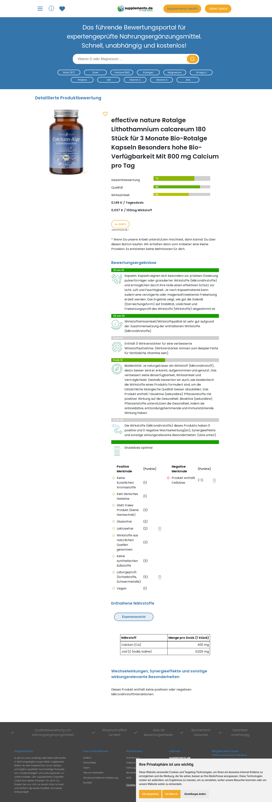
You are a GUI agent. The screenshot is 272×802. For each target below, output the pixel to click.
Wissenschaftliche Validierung (100, 778)
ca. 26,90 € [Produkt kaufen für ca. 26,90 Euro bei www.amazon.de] (120, 224)
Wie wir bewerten (93, 772)
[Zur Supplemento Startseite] (136, 8)
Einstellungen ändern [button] (195, 794)
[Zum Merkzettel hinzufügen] (105, 114)
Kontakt (87, 782)
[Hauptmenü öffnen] (40, 8)
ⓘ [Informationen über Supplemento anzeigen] (51, 8)
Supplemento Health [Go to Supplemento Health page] (182, 8)
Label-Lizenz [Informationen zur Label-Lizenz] (218, 8)
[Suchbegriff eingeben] (130, 59)
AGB (128, 778)
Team (86, 768)
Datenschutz (133, 762)
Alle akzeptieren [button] (150, 794)
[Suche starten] (192, 59)
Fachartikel (89, 762)
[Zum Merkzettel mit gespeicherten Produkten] (62, 9)
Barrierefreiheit (134, 772)
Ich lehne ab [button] (171, 794)
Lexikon (87, 757)
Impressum (133, 757)
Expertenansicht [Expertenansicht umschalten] (133, 616)
